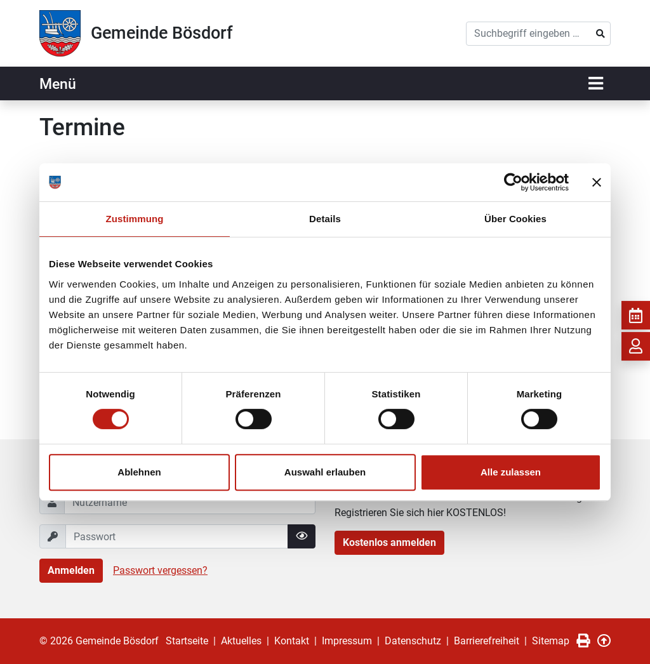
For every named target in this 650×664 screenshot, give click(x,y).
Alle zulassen (511, 472)
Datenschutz (413, 641)
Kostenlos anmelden (389, 542)
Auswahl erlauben (325, 472)
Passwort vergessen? (160, 570)
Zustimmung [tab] (135, 218)
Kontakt (291, 641)
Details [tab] (325, 218)
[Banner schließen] (596, 182)
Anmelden (71, 570)
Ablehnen (139, 472)
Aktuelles (241, 641)
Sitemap (550, 641)
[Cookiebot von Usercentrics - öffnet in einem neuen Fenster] (513, 182)
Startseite (187, 641)
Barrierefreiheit (486, 641)
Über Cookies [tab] (515, 218)
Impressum (347, 641)
